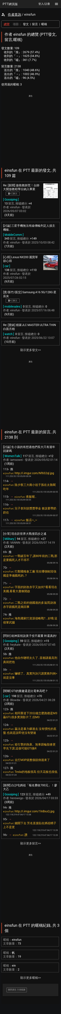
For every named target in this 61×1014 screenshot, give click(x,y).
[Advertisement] (30, 129)
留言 (35, 24)
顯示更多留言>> (30, 843)
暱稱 (44, 24)
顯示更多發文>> (30, 350)
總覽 (7, 24)
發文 (26, 24)
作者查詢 (14, 14)
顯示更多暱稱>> (30, 977)
